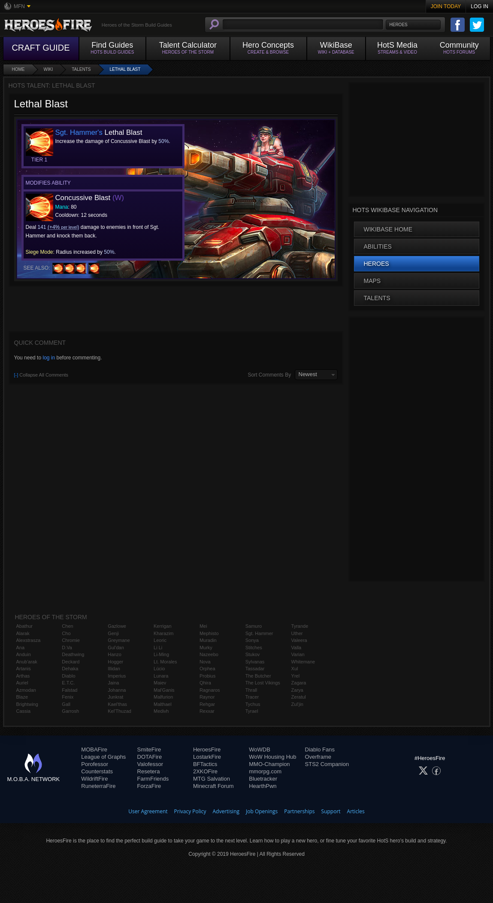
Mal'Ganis (164, 690)
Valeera (299, 640)
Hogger (115, 661)
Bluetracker (263, 778)
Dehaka (70, 668)
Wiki (48, 69)
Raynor (207, 696)
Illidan (114, 668)
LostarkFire (207, 757)
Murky (206, 647)
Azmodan (26, 690)
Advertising (226, 811)
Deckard (70, 661)
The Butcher (258, 675)
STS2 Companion (327, 764)
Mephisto (209, 633)
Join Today (446, 6)
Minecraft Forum (213, 786)
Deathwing (73, 654)
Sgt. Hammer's (79, 132)
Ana (20, 647)
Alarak (23, 633)
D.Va (67, 647)
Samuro (253, 626)
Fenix (67, 696)
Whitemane (303, 661)
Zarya (297, 690)
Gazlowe (117, 626)
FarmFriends (153, 778)
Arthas (23, 675)
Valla (296, 647)
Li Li (158, 647)
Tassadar (255, 668)
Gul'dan (116, 647)
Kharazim (163, 633)
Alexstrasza (28, 640)
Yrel (295, 675)
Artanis (23, 668)
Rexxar (207, 711)
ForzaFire (149, 786)
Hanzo (114, 654)
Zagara (298, 682)
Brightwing (27, 704)
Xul (294, 668)
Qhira (205, 682)
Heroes (376, 263)
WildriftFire (94, 778)
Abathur (24, 626)
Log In (479, 6)
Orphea (207, 668)
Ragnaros (210, 690)
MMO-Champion (269, 764)
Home (18, 69)
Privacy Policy (190, 811)
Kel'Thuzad (119, 711)
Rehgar (207, 704)
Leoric (160, 640)
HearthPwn (262, 786)
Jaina (113, 682)
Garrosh (70, 711)
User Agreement (147, 811)
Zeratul (298, 696)
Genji (113, 633)
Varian (298, 654)
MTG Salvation (211, 778)
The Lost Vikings (262, 682)
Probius (207, 675)
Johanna (117, 690)
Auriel (22, 682)
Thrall (251, 690)
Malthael (163, 704)
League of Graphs (103, 757)
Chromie (71, 640)
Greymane (119, 640)
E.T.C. (68, 682)
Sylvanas (255, 661)
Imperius (117, 675)
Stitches (253, 647)
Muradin (208, 640)
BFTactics (205, 764)
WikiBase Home (388, 229)
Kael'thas (117, 704)
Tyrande (300, 626)
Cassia (23, 711)
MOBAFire (94, 749)
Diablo (68, 675)
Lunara (161, 675)
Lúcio (159, 668)
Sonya (252, 640)
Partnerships (299, 811)
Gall (66, 704)
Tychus (252, 704)
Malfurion (163, 696)
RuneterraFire (98, 786)
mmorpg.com (265, 771)
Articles (356, 811)
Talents (81, 69)
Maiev (160, 682)
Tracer (252, 696)
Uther (297, 633)
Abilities (378, 246)
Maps (372, 280)
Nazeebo (209, 654)
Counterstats (97, 771)
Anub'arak (26, 661)
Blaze (22, 696)
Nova (205, 661)
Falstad (69, 690)
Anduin (23, 654)
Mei (203, 626)
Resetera (148, 771)
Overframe (318, 757)
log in (48, 358)
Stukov (252, 654)
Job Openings (262, 811)
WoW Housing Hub (272, 757)
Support (331, 811)
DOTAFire (149, 757)
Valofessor (150, 764)
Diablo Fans (320, 749)
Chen (67, 626)
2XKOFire (205, 771)
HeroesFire (207, 749)
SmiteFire (149, 749)
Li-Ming (161, 654)
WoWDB (259, 749)
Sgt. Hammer (259, 633)
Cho (66, 633)
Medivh (161, 711)
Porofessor (94, 764)
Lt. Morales (165, 661)
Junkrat (115, 696)
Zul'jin (297, 704)
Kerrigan (163, 626)
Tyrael (251, 711)
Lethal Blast (124, 69)
